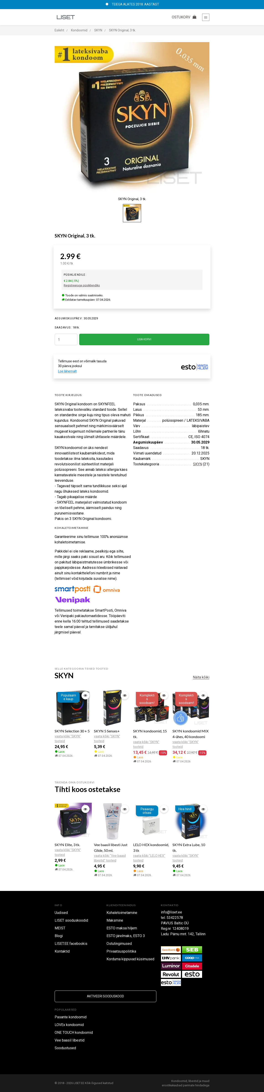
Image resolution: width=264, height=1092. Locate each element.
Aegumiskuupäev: (69, 318)
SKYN (197, 464)
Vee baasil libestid (69, 1040)
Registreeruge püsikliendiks (82, 285)
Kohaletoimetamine (122, 912)
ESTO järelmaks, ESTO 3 (126, 936)
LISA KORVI (144, 339)
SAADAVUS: (63, 327)
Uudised (61, 912)
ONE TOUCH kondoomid (74, 1032)
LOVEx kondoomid (69, 1025)
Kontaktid (62, 951)
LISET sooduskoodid (71, 920)
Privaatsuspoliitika (121, 951)
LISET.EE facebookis (71, 943)
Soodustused (65, 1048)
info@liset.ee (171, 912)
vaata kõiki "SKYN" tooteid (68, 738)
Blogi (59, 936)
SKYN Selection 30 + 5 (72, 731)
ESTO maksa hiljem (122, 928)
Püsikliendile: (75, 274)
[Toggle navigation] (205, 17)
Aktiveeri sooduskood (105, 996)
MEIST (60, 928)
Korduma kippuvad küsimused (130, 959)
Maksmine (115, 920)
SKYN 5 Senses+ (107, 731)
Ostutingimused (119, 943)
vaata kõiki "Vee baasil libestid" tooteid (110, 858)
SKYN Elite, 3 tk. (67, 844)
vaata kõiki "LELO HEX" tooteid (149, 858)
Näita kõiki (201, 677)
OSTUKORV (185, 17)
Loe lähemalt (67, 371)
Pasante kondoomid (70, 1017)
